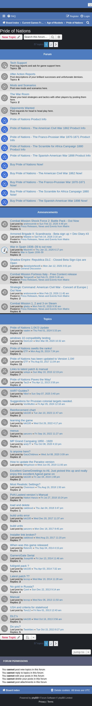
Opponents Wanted (22, 108)
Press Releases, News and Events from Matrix (45, 226)
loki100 (27, 413)
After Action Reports (22, 74)
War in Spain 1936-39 (32, 252)
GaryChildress (30, 454)
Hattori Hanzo (30, 497)
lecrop (26, 579)
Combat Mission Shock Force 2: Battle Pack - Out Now (44, 220)
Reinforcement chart (23, 410)
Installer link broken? (23, 534)
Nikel (26, 393)
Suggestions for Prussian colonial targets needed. (41, 401)
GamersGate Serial (22, 555)
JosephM (28, 558)
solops (26, 372)
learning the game (21, 420)
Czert (26, 589)
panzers (27, 433)
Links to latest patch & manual (29, 369)
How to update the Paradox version (32, 461)
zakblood (28, 508)
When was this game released (29, 545)
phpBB (35, 698)
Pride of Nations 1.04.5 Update (29, 327)
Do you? (15, 626)
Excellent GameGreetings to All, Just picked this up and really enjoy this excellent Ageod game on (48, 472)
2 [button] (51, 44)
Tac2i (26, 382)
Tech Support (18, 62)
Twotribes (28, 629)
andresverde (30, 223)
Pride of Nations (15, 31)
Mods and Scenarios (23, 85)
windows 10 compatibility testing (30, 338)
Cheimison (29, 487)
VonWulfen (29, 404)
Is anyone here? (20, 451)
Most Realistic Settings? (25, 484)
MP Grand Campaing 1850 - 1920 (31, 441)
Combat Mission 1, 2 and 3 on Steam (33, 303)
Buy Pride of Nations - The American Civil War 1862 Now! (46, 173)
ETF (25, 351)
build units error (20, 515)
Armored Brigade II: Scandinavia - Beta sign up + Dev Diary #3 (49, 233)
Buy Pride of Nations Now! (26, 164)
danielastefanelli (31, 266)
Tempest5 (28, 277)
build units (16, 525)
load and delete (19, 505)
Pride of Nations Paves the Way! (30, 379)
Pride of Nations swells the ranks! (31, 348)
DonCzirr (28, 341)
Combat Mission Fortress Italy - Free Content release (43, 274)
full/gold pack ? (19, 565)
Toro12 (27, 610)
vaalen (26, 330)
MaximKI (28, 249)
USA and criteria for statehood (29, 607)
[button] (56, 44)
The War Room (19, 94)
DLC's (14, 616)
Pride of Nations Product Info (28, 119)
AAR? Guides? (19, 390)
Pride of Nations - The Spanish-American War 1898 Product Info (50, 155)
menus (14, 430)
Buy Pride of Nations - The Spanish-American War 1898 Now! (48, 200)
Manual (14, 597)
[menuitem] (11, 16)
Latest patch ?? (19, 576)
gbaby (26, 306)
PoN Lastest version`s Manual (29, 494)
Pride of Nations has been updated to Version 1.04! (42, 358)
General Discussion (31, 268)
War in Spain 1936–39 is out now (31, 246)
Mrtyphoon (29, 464)
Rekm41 (27, 548)
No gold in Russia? (22, 586)
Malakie (27, 236)
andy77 (27, 444)
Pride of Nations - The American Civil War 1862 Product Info (47, 128)
